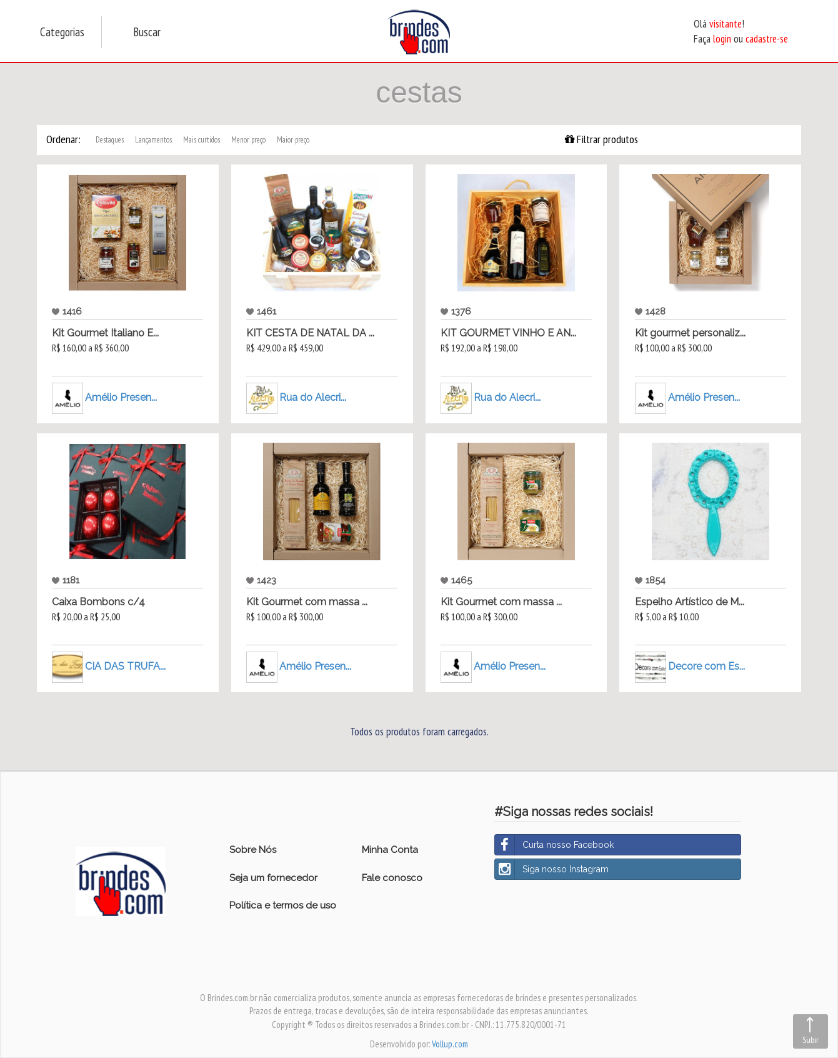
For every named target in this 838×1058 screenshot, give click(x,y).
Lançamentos (153, 139)
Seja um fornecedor (273, 878)
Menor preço (248, 139)
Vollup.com (450, 1044)
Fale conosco (392, 878)
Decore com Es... (706, 666)
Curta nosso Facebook (554, 845)
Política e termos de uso (282, 905)
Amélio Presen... (121, 397)
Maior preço (293, 139)
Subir (810, 1039)
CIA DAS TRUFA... (125, 666)
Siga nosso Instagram (552, 869)
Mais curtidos (201, 139)
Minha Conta (390, 849)
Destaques (110, 139)
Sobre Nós (252, 849)
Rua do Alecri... (312, 397)
